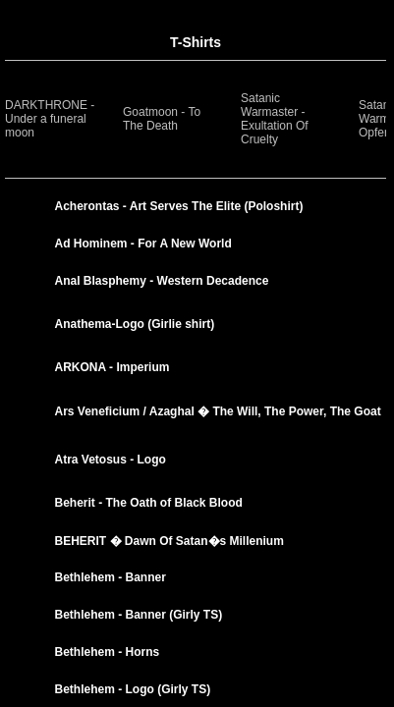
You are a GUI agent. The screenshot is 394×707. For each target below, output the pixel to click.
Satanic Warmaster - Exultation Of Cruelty (275, 118)
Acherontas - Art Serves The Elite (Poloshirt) (179, 206)
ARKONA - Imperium (112, 367)
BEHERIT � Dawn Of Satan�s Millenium (169, 541)
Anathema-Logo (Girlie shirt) (135, 324)
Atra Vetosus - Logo (110, 459)
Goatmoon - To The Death (161, 119)
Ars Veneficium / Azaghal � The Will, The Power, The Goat (218, 411)
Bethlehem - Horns (107, 652)
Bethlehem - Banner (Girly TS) (139, 615)
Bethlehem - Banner (110, 577)
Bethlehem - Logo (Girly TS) (133, 689)
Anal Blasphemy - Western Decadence (162, 281)
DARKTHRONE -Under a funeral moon (49, 118)
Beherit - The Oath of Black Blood (149, 503)
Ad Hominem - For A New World (143, 243)
